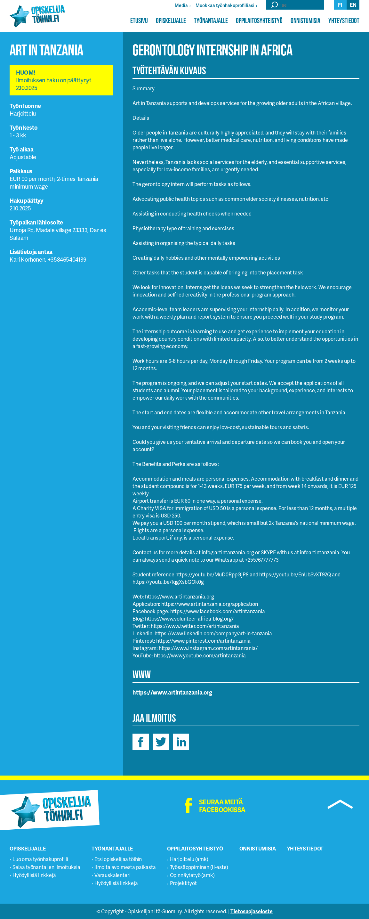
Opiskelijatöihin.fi (37, 16)
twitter (161, 742)
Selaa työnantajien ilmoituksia (46, 867)
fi (340, 4)
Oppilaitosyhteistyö (259, 20)
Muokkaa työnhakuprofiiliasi (225, 5)
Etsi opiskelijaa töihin (118, 859)
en (353, 4)
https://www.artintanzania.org (172, 692)
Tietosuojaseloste (251, 911)
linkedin (181, 742)
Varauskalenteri (112, 875)
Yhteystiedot (343, 20)
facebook (140, 742)
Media (181, 5)
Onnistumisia (305, 20)
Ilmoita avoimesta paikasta (125, 867)
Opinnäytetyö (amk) (192, 875)
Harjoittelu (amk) (189, 859)
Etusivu (139, 20)
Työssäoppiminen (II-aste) (199, 867)
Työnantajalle (211, 20)
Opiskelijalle (171, 20)
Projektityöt (183, 883)
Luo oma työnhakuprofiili (40, 859)
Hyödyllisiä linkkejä (34, 875)
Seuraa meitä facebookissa (222, 805)
